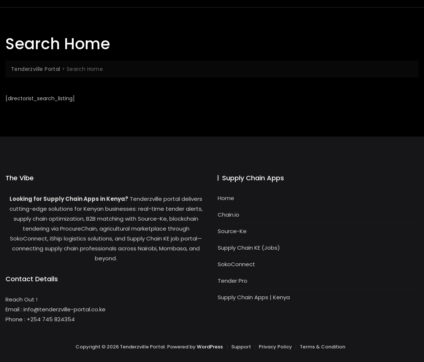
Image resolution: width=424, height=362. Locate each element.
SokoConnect (236, 264)
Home (226, 198)
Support (241, 346)
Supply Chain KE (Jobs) (249, 247)
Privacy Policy (275, 346)
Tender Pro (232, 281)
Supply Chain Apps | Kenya (254, 297)
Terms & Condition (322, 346)
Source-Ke (232, 231)
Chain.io (228, 214)
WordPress (210, 346)
